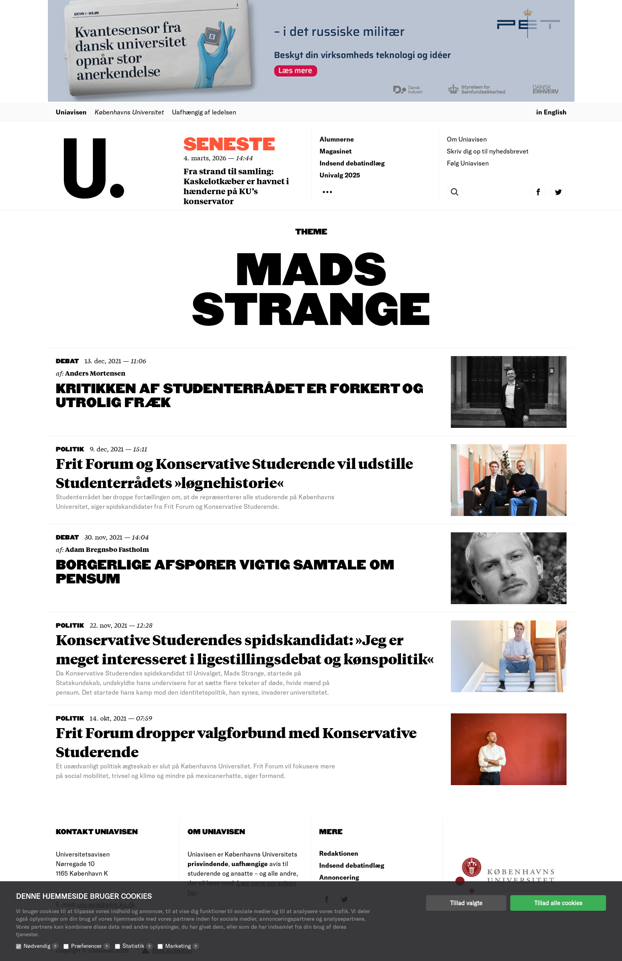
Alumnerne (337, 139)
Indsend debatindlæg (352, 163)
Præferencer (90, 945)
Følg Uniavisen (468, 163)
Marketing (182, 945)
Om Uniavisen (467, 139)
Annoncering (339, 877)
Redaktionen (338, 853)
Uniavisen (71, 112)
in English (551, 112)
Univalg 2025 (340, 175)
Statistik (137, 945)
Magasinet (335, 151)
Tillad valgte (466, 902)
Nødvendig (41, 945)
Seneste (229, 145)
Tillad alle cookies (558, 902)
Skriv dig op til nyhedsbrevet (488, 151)
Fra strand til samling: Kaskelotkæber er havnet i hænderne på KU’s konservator (236, 186)
